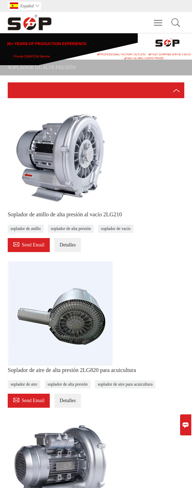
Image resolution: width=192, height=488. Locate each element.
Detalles (68, 245)
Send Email (28, 244)
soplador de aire (24, 384)
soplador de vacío (116, 228)
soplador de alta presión (71, 228)
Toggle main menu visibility (158, 19)
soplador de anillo (26, 228)
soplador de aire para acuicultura (125, 384)
